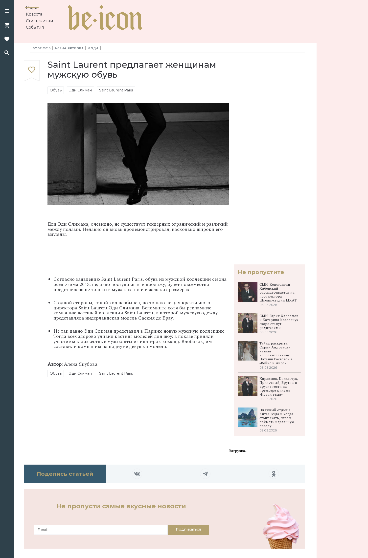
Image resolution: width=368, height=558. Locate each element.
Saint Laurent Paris (116, 90)
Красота (34, 14)
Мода (31, 7)
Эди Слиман (80, 90)
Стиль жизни (39, 21)
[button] (7, 11)
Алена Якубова (69, 48)
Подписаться (188, 529)
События (35, 27)
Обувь (56, 90)
